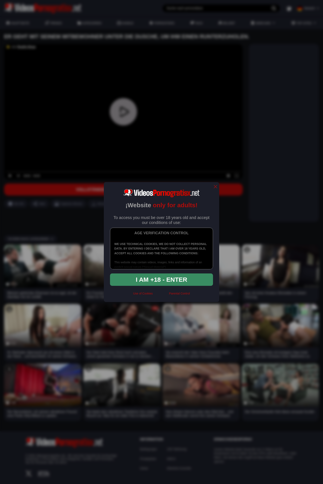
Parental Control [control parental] (179, 293)
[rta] (161, 295)
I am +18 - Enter (161, 279)
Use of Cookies (143, 293)
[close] (215, 187)
